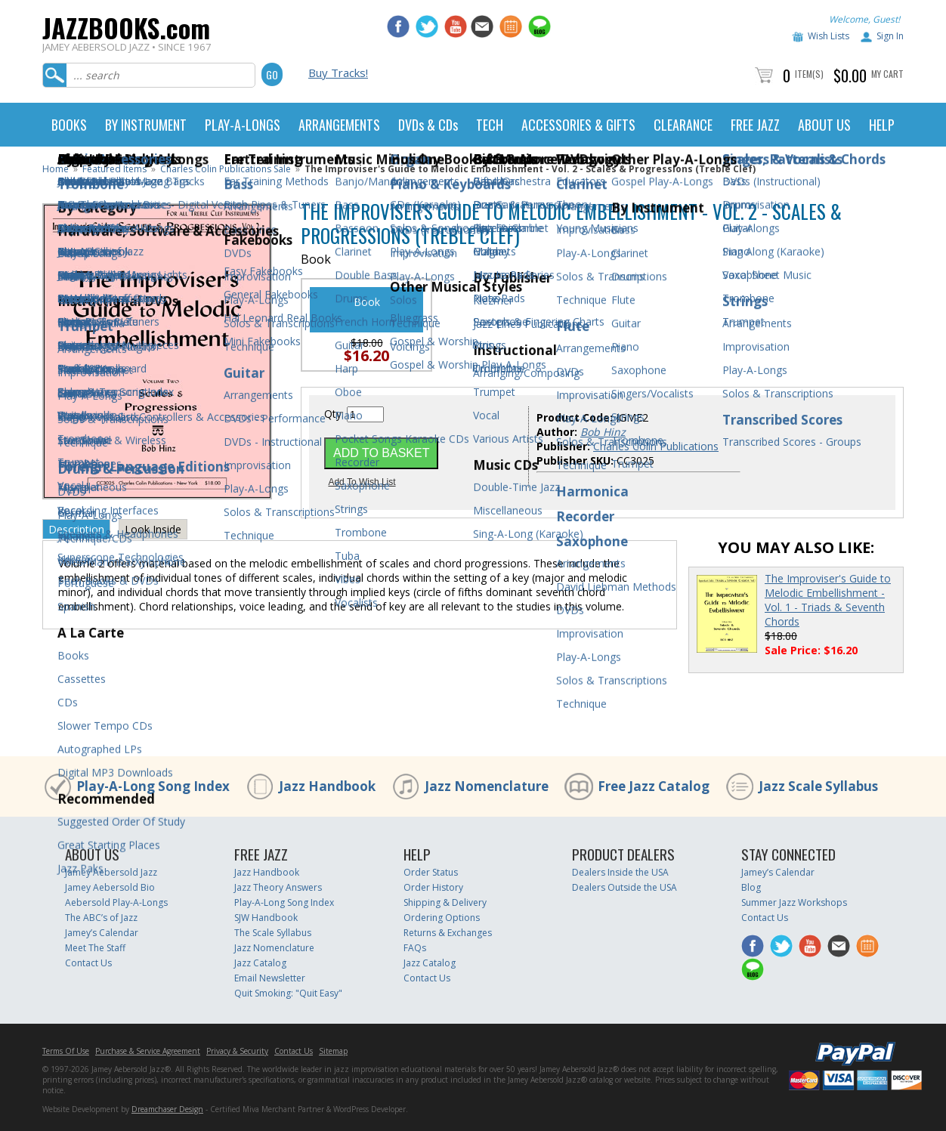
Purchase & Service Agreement (147, 1051)
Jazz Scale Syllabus (818, 786)
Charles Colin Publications (656, 446)
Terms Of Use (65, 1051)
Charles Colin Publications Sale (225, 168)
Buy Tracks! (338, 72)
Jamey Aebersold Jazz (111, 872)
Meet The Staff (95, 947)
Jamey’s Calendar (101, 932)
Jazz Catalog (260, 962)
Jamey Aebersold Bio (110, 887)
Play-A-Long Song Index (153, 786)
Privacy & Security (237, 1051)
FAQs (414, 947)
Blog (751, 887)
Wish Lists (828, 35)
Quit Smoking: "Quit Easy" (288, 993)
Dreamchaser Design (167, 1109)
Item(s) (809, 73)
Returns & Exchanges (447, 932)
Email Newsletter (269, 978)
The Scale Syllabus (272, 932)
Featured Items (114, 168)
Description (76, 529)
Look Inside (153, 529)
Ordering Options (441, 917)
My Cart (887, 73)
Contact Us (88, 962)
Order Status (430, 872)
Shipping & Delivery (445, 902)
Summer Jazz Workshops (794, 902)
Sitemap (333, 1051)
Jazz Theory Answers (278, 887)
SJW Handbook (266, 917)
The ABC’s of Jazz (101, 917)
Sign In (890, 35)
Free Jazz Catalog (654, 786)
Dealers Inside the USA (620, 872)
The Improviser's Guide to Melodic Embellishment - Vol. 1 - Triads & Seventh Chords (828, 600)
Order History (433, 887)
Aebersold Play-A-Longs (116, 902)
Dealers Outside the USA (624, 887)
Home (55, 168)
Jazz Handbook (327, 786)
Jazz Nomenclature (487, 786)
